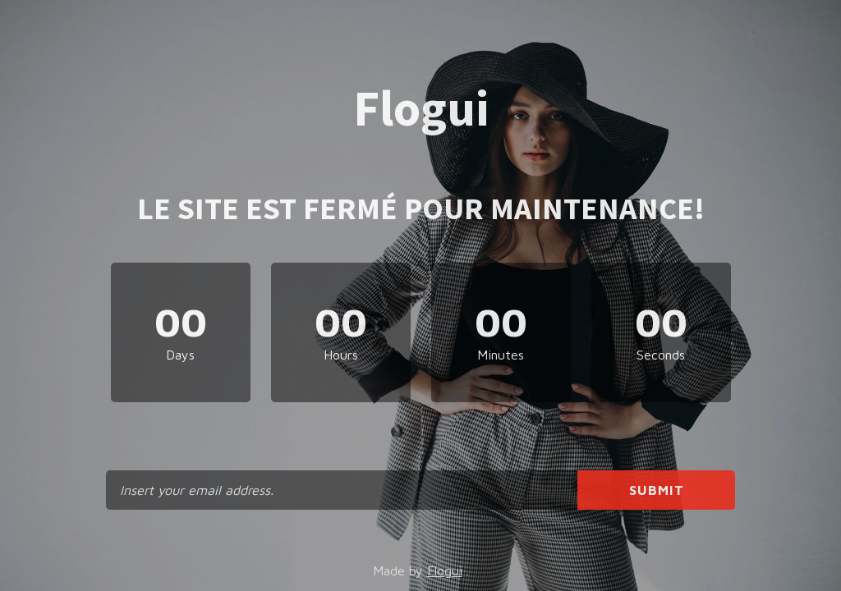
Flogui (444, 570)
